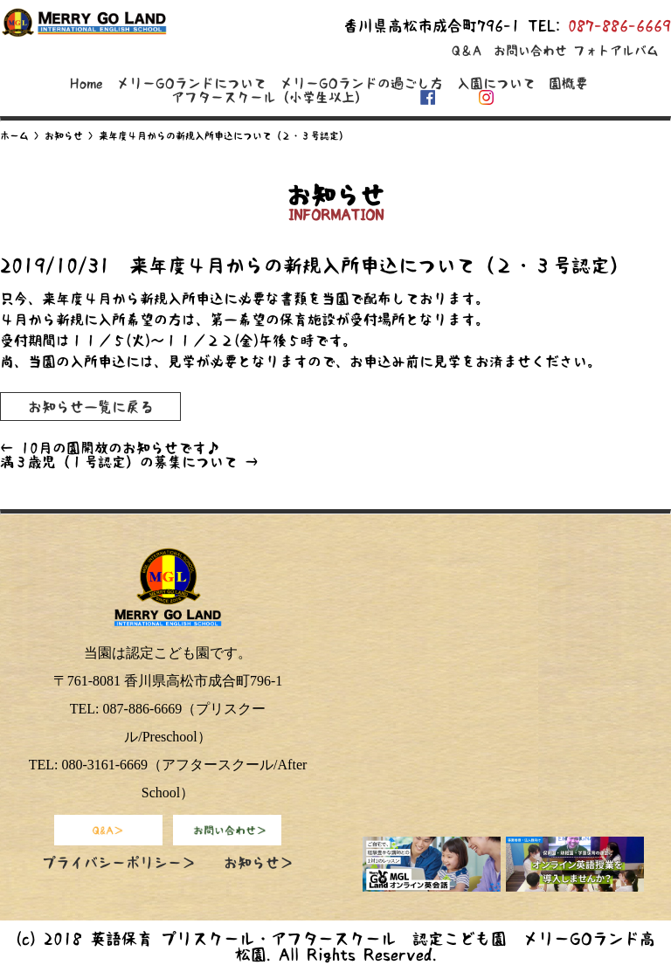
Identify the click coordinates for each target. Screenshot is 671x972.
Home (86, 83)
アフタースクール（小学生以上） (269, 97)
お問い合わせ (530, 51)
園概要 (568, 83)
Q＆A (466, 51)
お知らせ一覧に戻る (91, 406)
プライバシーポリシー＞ (119, 863)
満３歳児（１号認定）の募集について (129, 462)
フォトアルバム (616, 51)
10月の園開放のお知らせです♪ (110, 448)
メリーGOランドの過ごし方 (361, 83)
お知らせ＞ (259, 863)
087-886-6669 (619, 25)
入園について (496, 83)
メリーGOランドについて (191, 83)
